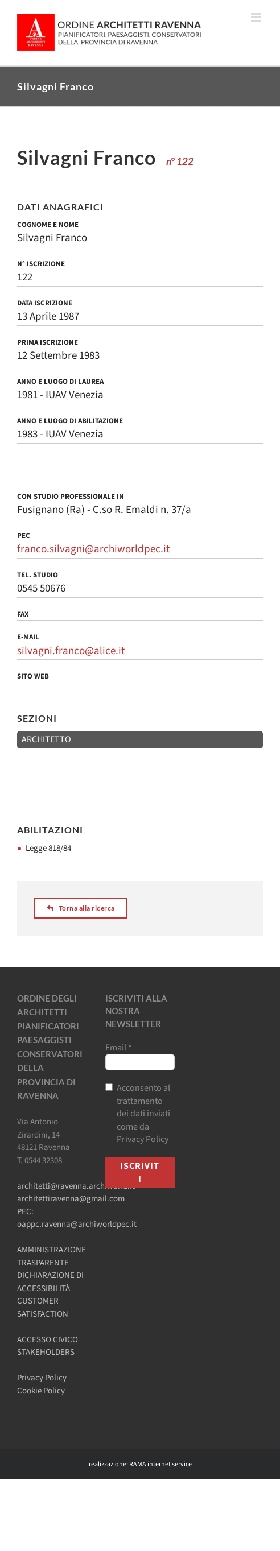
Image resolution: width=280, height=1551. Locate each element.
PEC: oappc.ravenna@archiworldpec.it (77, 1218)
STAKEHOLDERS (46, 1352)
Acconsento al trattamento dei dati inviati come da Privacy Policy (137, 1113)
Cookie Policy (41, 1391)
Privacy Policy (42, 1378)
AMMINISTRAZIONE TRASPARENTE (51, 1256)
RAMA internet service (160, 1464)
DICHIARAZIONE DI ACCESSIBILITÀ (50, 1281)
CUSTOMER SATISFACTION (42, 1307)
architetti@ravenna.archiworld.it (76, 1186)
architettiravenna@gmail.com (71, 1199)
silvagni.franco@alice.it (71, 651)
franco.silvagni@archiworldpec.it (93, 549)
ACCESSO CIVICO (47, 1340)
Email (118, 1047)
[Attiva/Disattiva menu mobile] (257, 17)
